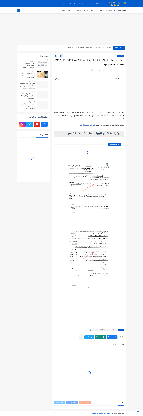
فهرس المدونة (83, 3)
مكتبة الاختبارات (77, 10)
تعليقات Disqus (59, 402)
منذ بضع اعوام (30, 81)
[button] (112, 337)
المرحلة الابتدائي (91, 10)
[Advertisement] (71, 29)
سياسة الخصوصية (96, 3)
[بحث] (18, 10)
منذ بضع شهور (30, 71)
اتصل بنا (72, 3)
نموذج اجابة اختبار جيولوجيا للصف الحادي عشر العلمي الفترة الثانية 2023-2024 (27, 86)
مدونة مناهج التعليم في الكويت (101, 413)
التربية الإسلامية (104, 330)
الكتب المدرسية (61, 3)
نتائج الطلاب (66, 10)
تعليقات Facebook (72, 402)
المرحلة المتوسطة (106, 10)
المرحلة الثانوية (121, 10)
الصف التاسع (93, 330)
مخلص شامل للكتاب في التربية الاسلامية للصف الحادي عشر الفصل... (88, 47)
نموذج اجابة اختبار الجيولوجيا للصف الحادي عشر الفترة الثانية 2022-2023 (27, 106)
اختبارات (121, 56)
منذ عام (32, 61)
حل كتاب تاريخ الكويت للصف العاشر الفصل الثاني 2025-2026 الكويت (27, 96)
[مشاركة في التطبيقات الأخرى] (81, 337)
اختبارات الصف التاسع (88, 125)
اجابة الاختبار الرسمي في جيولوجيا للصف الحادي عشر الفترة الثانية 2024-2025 (27, 66)
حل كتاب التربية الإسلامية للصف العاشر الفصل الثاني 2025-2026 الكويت (27, 76)
